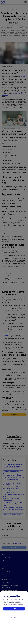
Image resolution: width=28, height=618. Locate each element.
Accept (14, 613)
